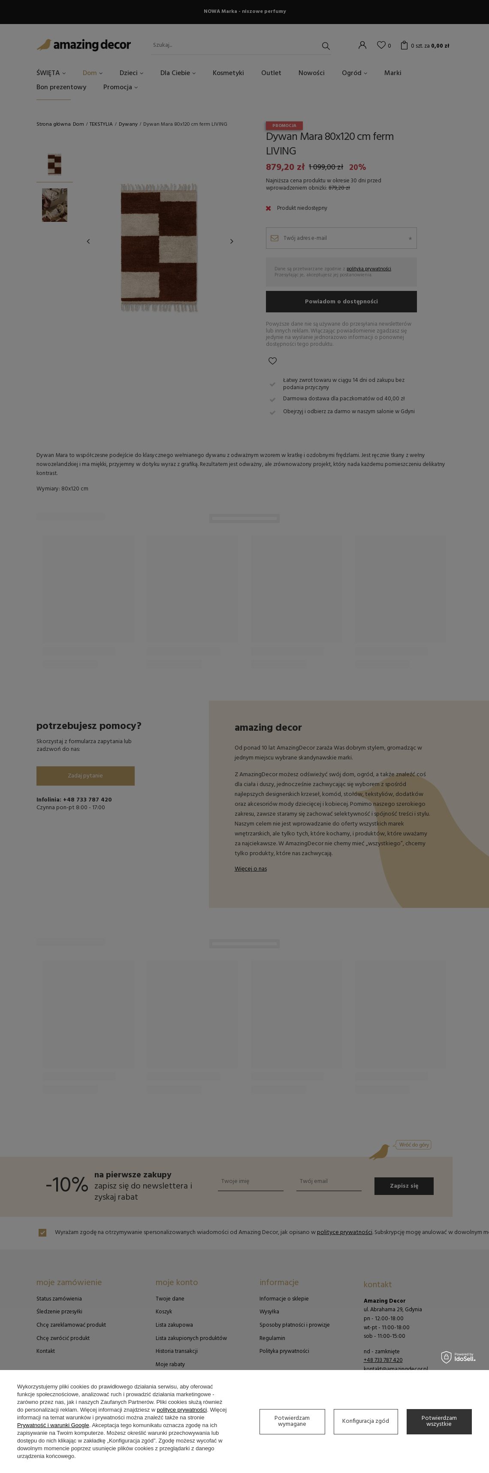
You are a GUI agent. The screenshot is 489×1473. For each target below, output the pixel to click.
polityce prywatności (182, 1409)
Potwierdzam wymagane (292, 1421)
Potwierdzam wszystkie (439, 1421)
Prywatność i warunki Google (53, 1425)
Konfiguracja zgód (365, 1421)
